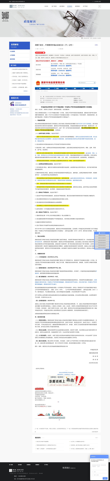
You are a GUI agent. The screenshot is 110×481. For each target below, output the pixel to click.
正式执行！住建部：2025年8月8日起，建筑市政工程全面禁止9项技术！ (20, 80)
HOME (46, 6)
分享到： (96, 45)
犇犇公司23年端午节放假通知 (42, 441)
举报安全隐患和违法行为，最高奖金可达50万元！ (47, 445)
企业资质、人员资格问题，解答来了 (20, 87)
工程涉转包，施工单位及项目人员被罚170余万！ (80, 445)
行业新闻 (99, 38)
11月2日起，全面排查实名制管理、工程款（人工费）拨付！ (83, 448)
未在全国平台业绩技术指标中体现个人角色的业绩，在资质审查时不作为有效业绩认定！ (20, 69)
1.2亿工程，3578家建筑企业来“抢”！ (78, 441)
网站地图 (41, 473)
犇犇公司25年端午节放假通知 (19, 83)
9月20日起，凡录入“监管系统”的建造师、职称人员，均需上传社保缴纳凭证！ (20, 76)
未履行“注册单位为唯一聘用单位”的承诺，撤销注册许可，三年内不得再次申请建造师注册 (20, 72)
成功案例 (94, 38)
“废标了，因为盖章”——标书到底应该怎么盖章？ (47, 448)
